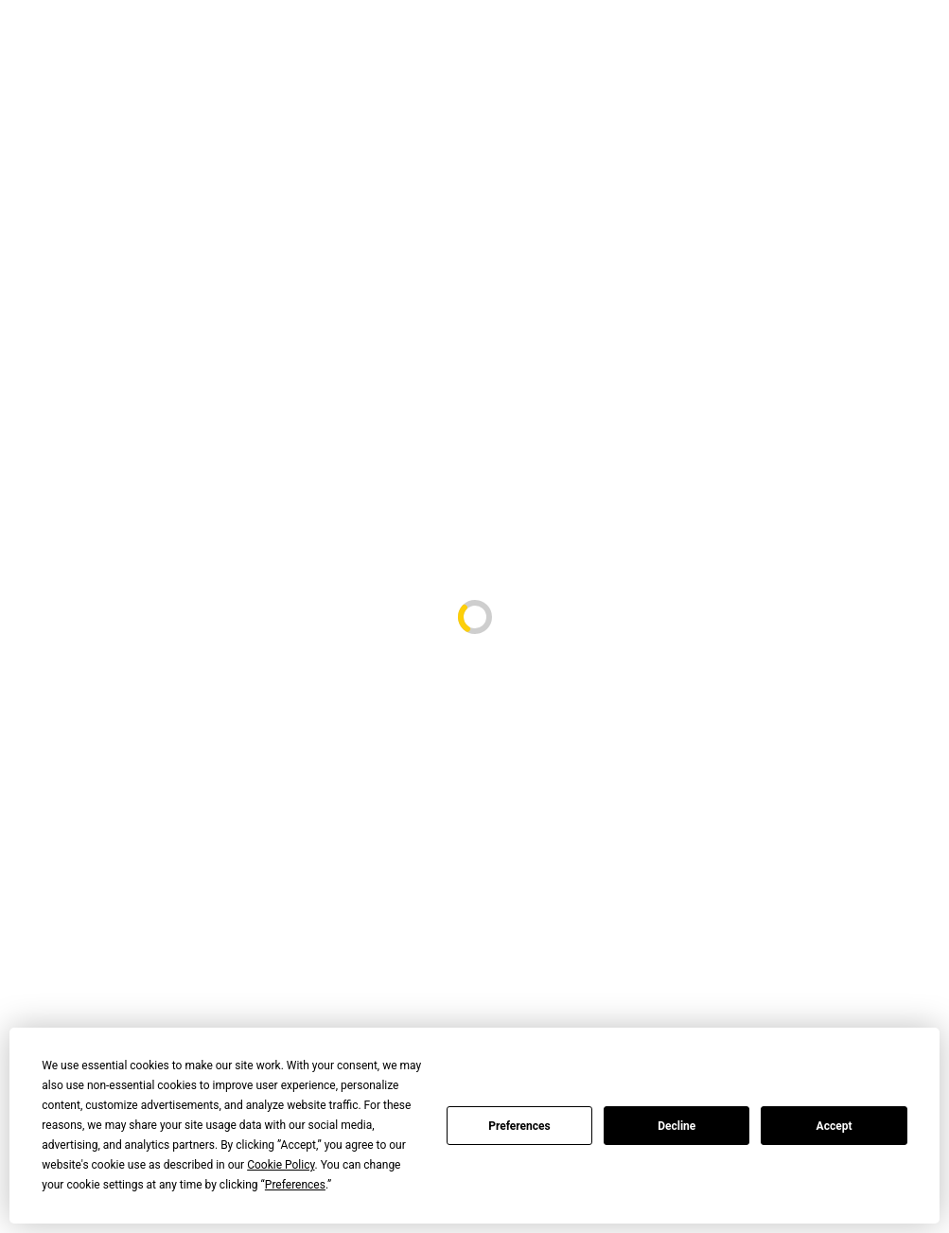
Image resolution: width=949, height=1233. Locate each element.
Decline (676, 1126)
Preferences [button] (295, 1184)
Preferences (519, 1126)
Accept (834, 1126)
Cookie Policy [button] (280, 1164)
